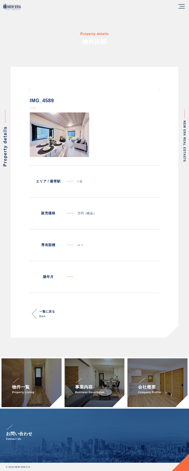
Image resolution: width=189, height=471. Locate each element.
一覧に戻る (47, 314)
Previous (30, 89)
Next (159, 89)
